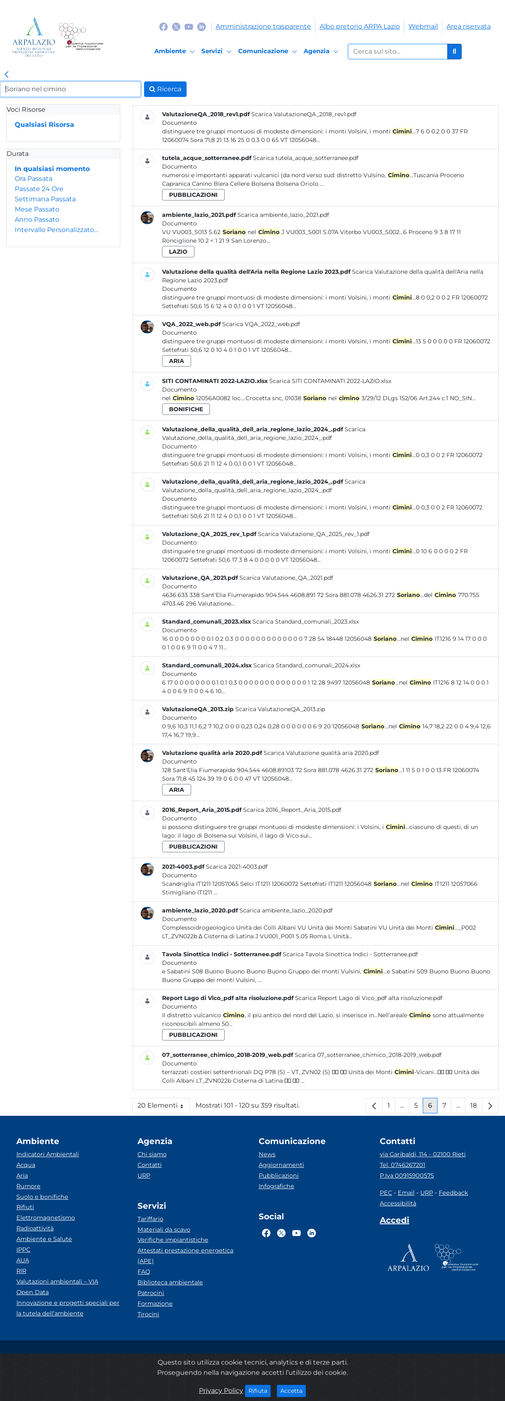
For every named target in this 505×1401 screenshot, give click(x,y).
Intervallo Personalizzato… (56, 230)
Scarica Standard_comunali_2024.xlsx (306, 665)
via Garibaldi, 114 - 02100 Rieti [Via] (423, 1154)
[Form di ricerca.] (398, 51)
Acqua (25, 1165)
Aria (22, 1175)
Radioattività (35, 1228)
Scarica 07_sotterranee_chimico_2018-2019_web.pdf (368, 1055)
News (267, 1154)
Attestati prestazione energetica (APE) (185, 1256)
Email (406, 1192)
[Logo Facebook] (163, 26)
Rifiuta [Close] (259, 1390)
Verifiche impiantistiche (173, 1239)
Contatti (150, 1165)
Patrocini (151, 1293)
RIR (21, 1271)
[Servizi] (217, 51)
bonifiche (186, 409)
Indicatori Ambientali (47, 1154)
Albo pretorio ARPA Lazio (360, 26)
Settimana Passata (45, 199)
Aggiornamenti (281, 1165)
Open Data (32, 1292)
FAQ (144, 1271)
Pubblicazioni (279, 1175)
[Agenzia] (322, 51)
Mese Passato (37, 209)
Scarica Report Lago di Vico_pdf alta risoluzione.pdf (368, 998)
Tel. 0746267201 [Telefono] (402, 1165)
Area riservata (468, 26)
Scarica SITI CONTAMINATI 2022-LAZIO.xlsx (330, 381)
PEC (386, 1192)
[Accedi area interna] (394, 1221)
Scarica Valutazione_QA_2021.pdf (286, 577)
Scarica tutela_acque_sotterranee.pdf (305, 158)
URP (144, 1175)
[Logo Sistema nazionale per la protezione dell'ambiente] (80, 37)
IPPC (23, 1249)
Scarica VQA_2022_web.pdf (261, 324)
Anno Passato (37, 219)
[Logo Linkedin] (201, 26)
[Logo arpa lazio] (33, 37)
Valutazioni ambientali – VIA (57, 1281)
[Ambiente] (176, 51)
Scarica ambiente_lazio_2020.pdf (286, 910)
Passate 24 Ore (39, 189)
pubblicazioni (193, 194)
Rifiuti (25, 1207)
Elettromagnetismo (45, 1217)
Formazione (155, 1303)
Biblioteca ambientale (170, 1282)
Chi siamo (152, 1154)
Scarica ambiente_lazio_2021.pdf (283, 214)
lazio (178, 251)
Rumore (28, 1186)
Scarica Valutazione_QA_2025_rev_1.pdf (314, 534)
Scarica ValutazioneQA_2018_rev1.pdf (303, 114)
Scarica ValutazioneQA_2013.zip (280, 709)
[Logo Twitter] (176, 26)
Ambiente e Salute (44, 1239)
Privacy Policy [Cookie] (221, 1390)
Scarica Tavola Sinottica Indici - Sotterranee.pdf (350, 954)
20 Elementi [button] (164, 1107)
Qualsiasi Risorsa (44, 124)
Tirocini (148, 1314)
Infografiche (276, 1186)
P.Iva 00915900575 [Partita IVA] (407, 1175)
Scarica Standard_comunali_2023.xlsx (306, 621)
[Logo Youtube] (188, 26)
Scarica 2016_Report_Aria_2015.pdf (292, 809)
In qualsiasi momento (52, 169)
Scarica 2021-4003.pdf (237, 866)
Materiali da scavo (164, 1229)
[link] (6, 74)
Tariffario (150, 1219)
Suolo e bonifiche (42, 1197)
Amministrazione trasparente (263, 26)
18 (476, 1107)
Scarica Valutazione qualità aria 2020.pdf (321, 753)
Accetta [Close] (293, 1390)
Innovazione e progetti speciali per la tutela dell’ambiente (67, 1308)
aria (176, 361)
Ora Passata (33, 178)
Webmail (423, 26)
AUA (22, 1260)
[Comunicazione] (269, 51)
